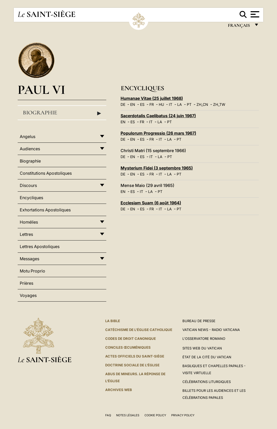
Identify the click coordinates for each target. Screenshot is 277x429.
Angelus (27, 136)
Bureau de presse (198, 321)
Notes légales (127, 415)
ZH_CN (202, 104)
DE (123, 104)
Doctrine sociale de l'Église (132, 365)
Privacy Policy (182, 415)
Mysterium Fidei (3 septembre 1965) (157, 168)
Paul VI (41, 90)
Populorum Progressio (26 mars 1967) (158, 133)
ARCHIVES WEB (118, 390)
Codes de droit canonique (130, 338)
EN (132, 104)
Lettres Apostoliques (40, 246)
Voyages (28, 295)
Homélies (29, 222)
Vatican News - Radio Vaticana (211, 330)
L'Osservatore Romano (203, 338)
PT (189, 104)
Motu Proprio (32, 271)
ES (142, 104)
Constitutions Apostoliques (46, 173)
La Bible (112, 321)
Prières (26, 283)
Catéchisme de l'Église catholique (138, 330)
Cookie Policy (155, 415)
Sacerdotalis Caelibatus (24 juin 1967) (158, 115)
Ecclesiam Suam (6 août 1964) (151, 202)
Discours (28, 185)
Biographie (62, 113)
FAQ (108, 415)
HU (161, 104)
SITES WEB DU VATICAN (202, 348)
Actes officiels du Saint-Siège (134, 356)
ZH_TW (219, 104)
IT (170, 104)
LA (179, 104)
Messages (29, 258)
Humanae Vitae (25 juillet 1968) (152, 98)
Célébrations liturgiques (206, 382)
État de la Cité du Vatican (206, 357)
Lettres (26, 234)
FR (151, 104)
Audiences (30, 148)
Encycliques (31, 197)
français (239, 27)
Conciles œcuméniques (128, 347)
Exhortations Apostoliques (45, 209)
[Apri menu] (254, 14)
